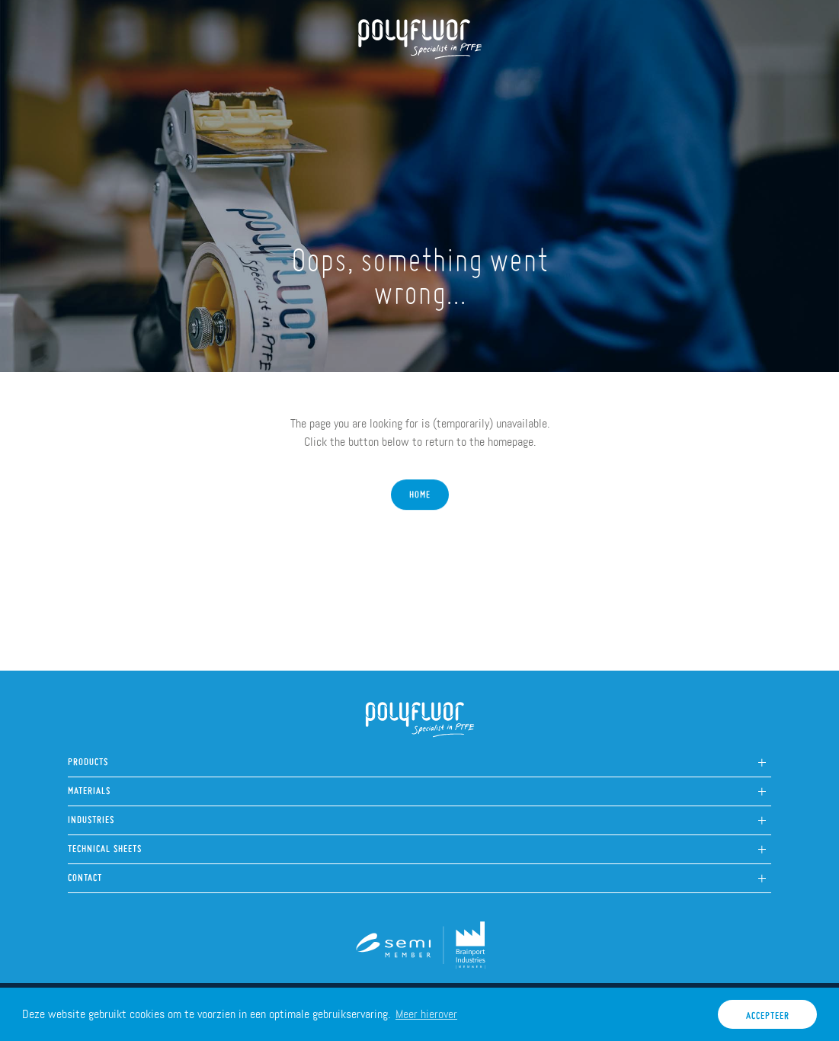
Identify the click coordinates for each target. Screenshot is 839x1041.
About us (158, 84)
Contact (85, 874)
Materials (89, 787)
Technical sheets (105, 845)
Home (91, 84)
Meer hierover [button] (426, 1014)
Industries (91, 816)
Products (236, 84)
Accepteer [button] (767, 1011)
